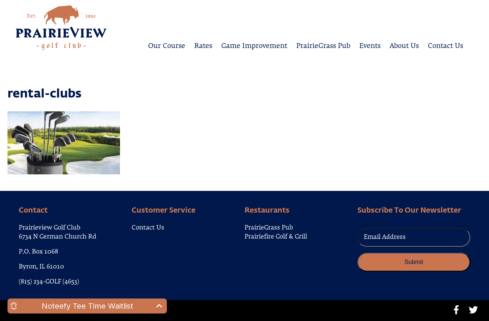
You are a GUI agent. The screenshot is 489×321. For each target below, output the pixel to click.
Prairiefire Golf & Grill (275, 237)
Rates (203, 45)
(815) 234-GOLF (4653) (49, 282)
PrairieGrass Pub (323, 45)
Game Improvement (254, 45)
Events (370, 45)
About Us (404, 45)
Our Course (166, 45)
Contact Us (445, 45)
